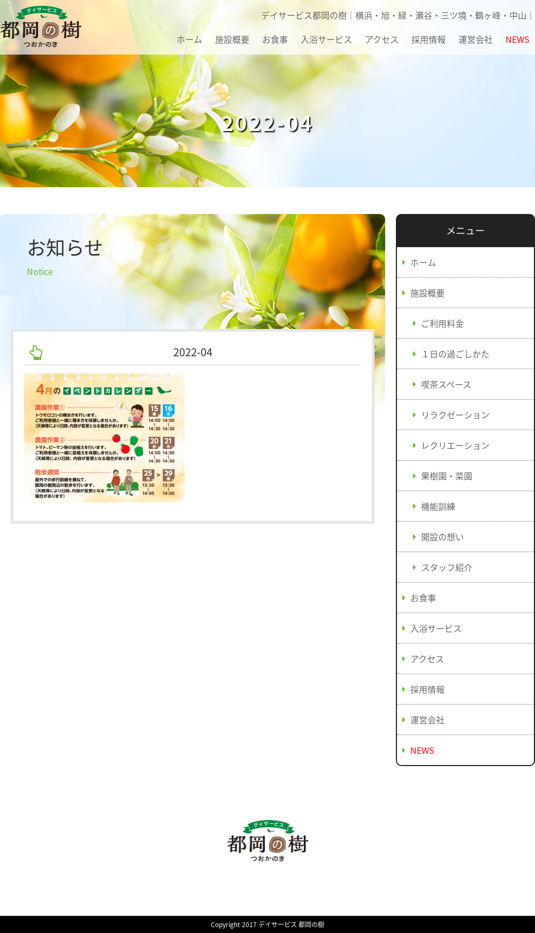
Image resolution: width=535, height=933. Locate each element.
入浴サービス (326, 39)
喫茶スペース (446, 384)
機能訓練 (438, 506)
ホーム (189, 39)
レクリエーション (455, 445)
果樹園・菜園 (446, 475)
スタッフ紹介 (446, 567)
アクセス (382, 39)
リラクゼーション (455, 414)
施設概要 (232, 39)
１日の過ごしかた (455, 353)
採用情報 (428, 39)
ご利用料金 (442, 323)
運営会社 (475, 39)
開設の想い (442, 536)
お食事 (275, 39)
